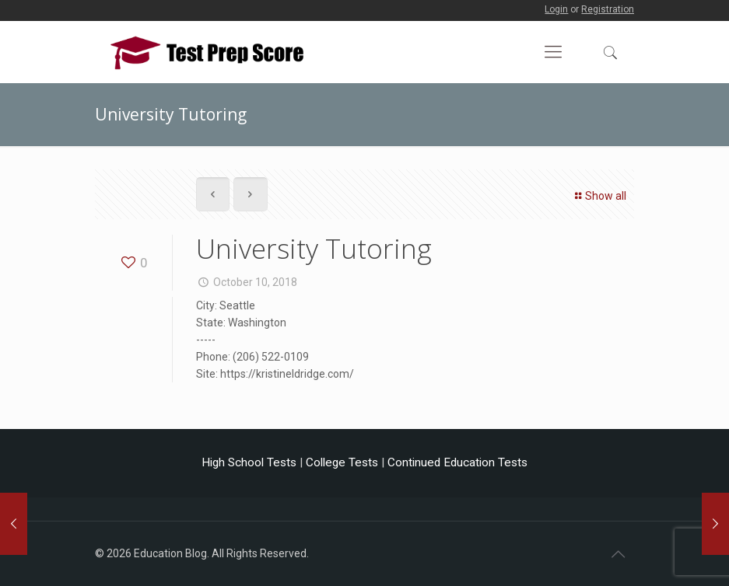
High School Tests (249, 462)
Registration (607, 9)
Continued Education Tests (457, 462)
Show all (598, 196)
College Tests (342, 462)
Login (556, 9)
